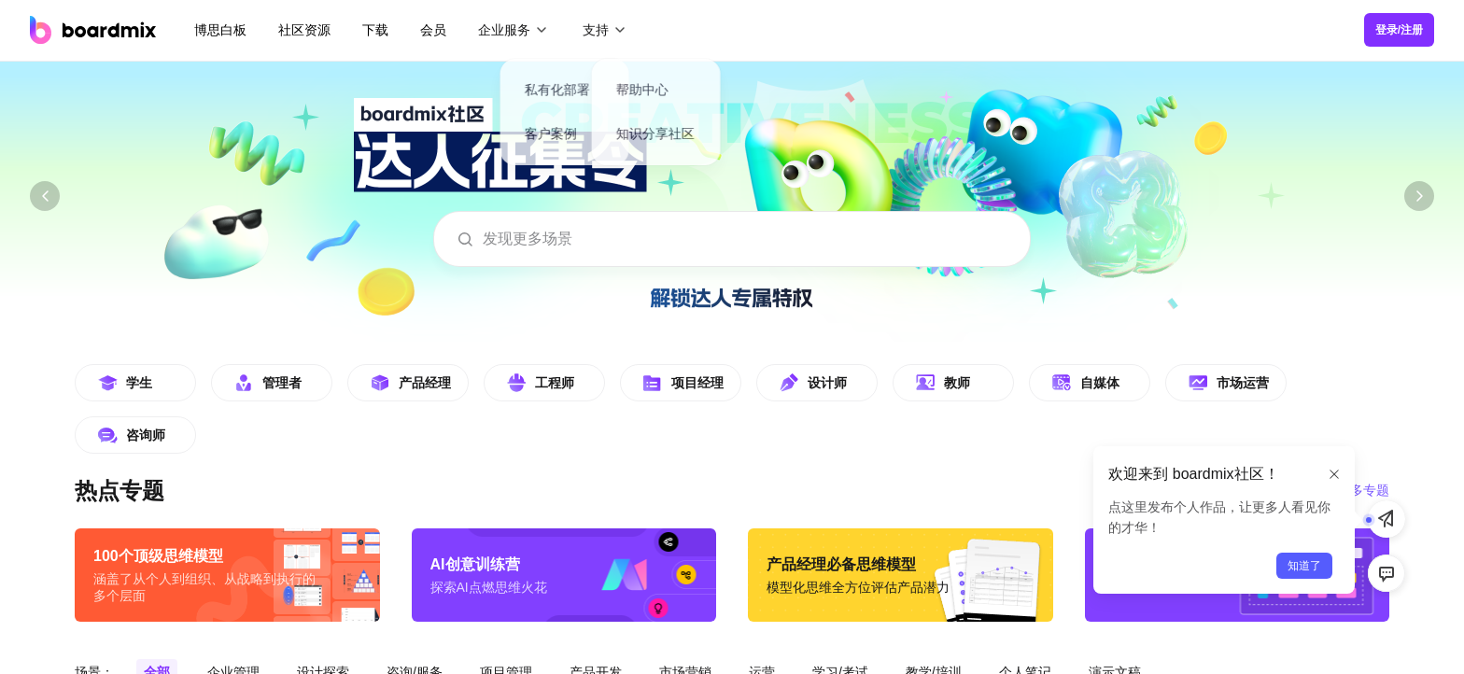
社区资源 (304, 29)
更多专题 (1363, 490)
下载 (375, 29)
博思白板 (220, 29)
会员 (433, 29)
